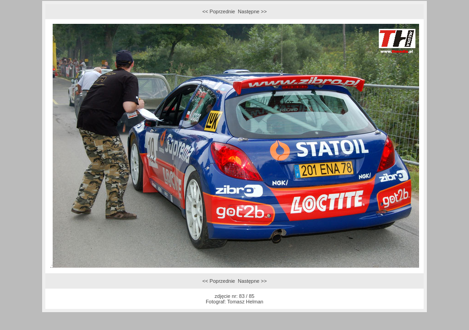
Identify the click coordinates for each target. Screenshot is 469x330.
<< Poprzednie (218, 11)
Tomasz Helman (245, 301)
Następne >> (252, 11)
